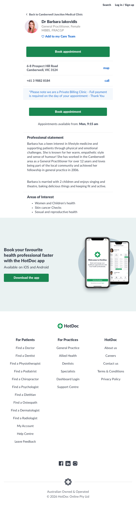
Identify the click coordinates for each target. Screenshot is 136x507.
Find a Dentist (25, 355)
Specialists (68, 371)
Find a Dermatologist (25, 410)
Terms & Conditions (110, 371)
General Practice (68, 348)
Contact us (110, 363)
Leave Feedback (25, 441)
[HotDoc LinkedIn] (68, 463)
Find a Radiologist (25, 418)
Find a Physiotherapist (25, 363)
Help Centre (25, 433)
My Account (25, 426)
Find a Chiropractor (25, 379)
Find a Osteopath (25, 402)
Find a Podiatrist (25, 371)
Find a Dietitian (25, 394)
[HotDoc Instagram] (75, 463)
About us (110, 348)
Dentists (68, 363)
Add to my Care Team (58, 36)
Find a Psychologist (25, 387)
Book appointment (68, 51)
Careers (110, 355)
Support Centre (68, 387)
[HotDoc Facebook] (60, 463)
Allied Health (68, 355)
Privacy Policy (110, 379)
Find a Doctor (25, 348)
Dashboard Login (68, 379)
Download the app (26, 277)
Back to (54, 14)
